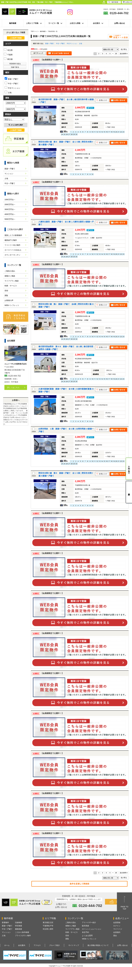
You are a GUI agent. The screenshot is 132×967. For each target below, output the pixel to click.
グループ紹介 (54, 945)
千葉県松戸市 (48, 926)
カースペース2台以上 (13, 250)
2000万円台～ (10, 204)
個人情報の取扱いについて (98, 945)
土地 (80, 43)
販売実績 (85, 926)
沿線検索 (18, 922)
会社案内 (21, 945)
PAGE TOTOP (124, 908)
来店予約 (85, 932)
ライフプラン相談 (12, 281)
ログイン (116, 926)
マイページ (117, 929)
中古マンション (72, 43)
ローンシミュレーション (91, 929)
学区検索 (18, 926)
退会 (115, 936)
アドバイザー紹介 (89, 922)
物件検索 (12, 23)
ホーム (7, 945)
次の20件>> (124, 54)
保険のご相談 (10, 276)
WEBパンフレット (12, 305)
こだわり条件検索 (22, 932)
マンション (9, 174)
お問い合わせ (119, 23)
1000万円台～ (10, 200)
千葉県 (8, 55)
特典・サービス (11, 286)
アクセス (37, 945)
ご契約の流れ (10, 271)
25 (116, 54)
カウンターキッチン (12, 255)
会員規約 (116, 932)
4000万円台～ (10, 214)
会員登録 (116, 922)
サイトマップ (73, 945)
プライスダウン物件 (23, 936)
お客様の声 (9, 300)
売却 (6, 291)
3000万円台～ (10, 209)
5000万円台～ (10, 219)
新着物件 (5, 922)
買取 (6, 295)
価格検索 (18, 929)
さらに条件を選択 (16, 125)
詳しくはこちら (13, 387)
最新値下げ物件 (11, 240)
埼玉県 (8, 50)
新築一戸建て (49, 43)
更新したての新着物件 (13, 235)
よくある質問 (87, 936)
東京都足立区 (48, 922)
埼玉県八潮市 (48, 929)
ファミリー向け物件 (12, 245)
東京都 (8, 59)
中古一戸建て (60, 43)
